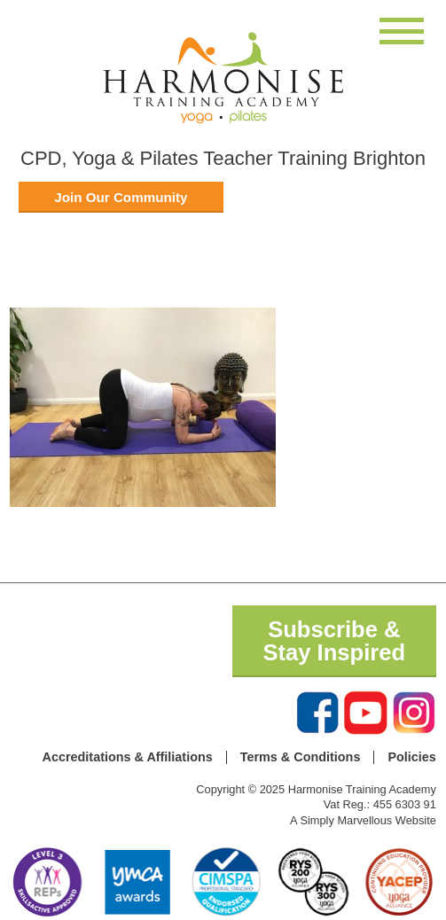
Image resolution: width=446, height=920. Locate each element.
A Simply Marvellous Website (363, 820)
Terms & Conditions (300, 757)
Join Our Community (120, 197)
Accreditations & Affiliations (128, 757)
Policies (411, 757)
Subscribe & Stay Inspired (333, 641)
